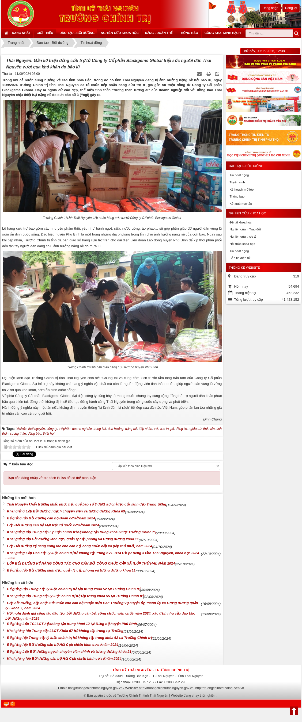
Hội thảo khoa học (242, 243)
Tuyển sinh (237, 182)
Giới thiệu (45, 32)
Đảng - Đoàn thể (159, 32)
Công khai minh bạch (223, 32)
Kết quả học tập (240, 203)
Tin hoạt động (239, 175)
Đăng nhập (270, 8)
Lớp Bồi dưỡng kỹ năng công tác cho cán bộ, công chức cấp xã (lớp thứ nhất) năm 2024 (79, 546)
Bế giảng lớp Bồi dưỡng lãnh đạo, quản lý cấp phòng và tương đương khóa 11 (71, 570)
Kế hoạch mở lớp (241, 189)
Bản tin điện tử (239, 258)
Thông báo (188, 32)
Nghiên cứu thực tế (242, 236)
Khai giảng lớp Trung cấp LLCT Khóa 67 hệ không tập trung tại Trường (65, 631)
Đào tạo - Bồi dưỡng (77, 32)
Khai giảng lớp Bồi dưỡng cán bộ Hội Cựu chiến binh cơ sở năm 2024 (64, 659)
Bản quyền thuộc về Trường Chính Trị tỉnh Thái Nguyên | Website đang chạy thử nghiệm (152, 695)
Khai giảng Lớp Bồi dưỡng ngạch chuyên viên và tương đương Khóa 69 (66, 511)
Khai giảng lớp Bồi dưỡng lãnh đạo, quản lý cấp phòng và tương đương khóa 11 (73, 539)
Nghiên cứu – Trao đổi (245, 229)
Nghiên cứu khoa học (120, 32)
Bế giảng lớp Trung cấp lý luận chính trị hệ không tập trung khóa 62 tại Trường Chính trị (79, 638)
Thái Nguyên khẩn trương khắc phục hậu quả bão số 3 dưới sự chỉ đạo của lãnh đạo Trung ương (86, 504)
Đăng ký (291, 8)
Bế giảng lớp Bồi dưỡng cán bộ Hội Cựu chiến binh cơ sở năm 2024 (62, 645)
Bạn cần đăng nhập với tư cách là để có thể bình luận (52, 478)
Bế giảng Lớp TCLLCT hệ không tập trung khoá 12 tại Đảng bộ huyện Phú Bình (72, 624)
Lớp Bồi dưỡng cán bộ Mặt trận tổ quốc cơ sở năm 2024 (53, 525)
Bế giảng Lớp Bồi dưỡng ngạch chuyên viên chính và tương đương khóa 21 (69, 652)
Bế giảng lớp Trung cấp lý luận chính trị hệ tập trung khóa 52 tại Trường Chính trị (73, 589)
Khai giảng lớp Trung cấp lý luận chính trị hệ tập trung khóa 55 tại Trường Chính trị (75, 596)
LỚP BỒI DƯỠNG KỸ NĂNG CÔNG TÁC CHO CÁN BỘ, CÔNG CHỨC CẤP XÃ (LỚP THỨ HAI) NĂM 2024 (91, 563)
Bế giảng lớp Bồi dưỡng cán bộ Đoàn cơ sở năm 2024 (51, 518)
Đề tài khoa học (240, 222)
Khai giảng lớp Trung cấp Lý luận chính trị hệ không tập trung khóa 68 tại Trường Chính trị (81, 532)
